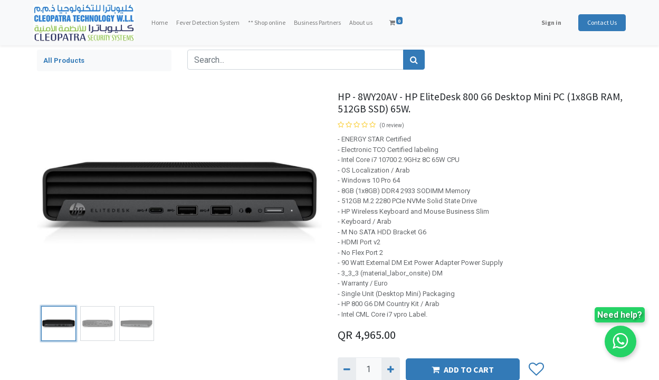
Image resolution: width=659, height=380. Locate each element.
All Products (63, 60)
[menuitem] (162, 23)
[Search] (414, 60)
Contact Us (599, 22)
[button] (536, 369)
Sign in (548, 22)
